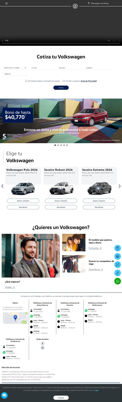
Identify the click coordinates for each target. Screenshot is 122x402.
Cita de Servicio (96, 269)
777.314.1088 (65, 311)
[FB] (42, 344)
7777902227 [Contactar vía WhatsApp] (97, 310)
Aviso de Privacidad (89, 81)
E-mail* (34, 68)
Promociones (95, 248)
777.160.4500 (10, 347)
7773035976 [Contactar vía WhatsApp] (42, 316)
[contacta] (15, 318)
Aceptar (61, 398)
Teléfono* (7, 74)
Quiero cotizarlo (23, 201)
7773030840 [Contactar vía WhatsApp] (15, 352)
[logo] (75, 8)
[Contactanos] (89, 3)
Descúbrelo (23, 207)
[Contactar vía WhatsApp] (117, 281)
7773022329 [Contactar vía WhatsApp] (69, 316)
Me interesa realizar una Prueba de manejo (44, 81)
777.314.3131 (38, 311)
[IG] (42, 348)
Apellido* (89, 68)
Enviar (61, 88)
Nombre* (62, 68)
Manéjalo (10, 287)
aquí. (97, 390)
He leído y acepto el (81, 81)
